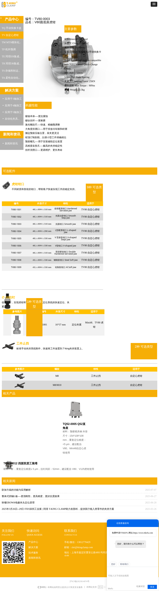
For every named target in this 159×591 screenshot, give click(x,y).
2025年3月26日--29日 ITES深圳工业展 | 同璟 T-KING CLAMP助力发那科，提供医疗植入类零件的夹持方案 (58, 509)
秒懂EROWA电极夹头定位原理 (18, 502)
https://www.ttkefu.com (143, 533)
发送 (152, 587)
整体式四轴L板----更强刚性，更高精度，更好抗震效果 (31, 496)
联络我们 (124, 564)
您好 (113, 564)
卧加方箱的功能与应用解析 (16, 490)
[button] (154, 4)
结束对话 (140, 586)
